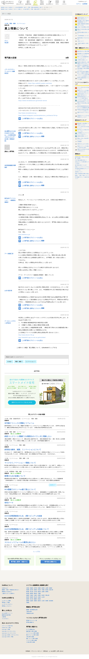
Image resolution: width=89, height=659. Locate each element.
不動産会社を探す (30, 613)
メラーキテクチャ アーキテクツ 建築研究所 (10, 71)
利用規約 (28, 651)
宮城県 (39, 588)
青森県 (31, 588)
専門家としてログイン (6, 606)
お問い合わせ (60, 651)
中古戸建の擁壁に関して (81, 160)
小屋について (80, 41)
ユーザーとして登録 (6, 600)
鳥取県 (27, 597)
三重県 (39, 593)
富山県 (31, 591)
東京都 (46, 589)
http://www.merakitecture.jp (27, 113)
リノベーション (21, 23)
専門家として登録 (6, 602)
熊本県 (39, 600)
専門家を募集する (50, 561)
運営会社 (45, 651)
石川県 (35, 591)
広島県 (39, 597)
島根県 (31, 597)
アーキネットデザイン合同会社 (10, 322)
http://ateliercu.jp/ (24, 234)
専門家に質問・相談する (19, 561)
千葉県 (43, 589)
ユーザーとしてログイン (7, 604)
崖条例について (78, 171)
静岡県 (31, 593)
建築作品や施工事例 (6, 615)
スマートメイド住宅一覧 (7, 625)
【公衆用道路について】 (83, 35)
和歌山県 (47, 595)
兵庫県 (39, 595)
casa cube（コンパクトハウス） (9, 631)
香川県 (31, 598)
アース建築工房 (9, 253)
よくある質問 (52, 651)
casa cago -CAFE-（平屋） (8, 636)
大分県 (43, 600)
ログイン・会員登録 (81, 4)
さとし (6, 40)
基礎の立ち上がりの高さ (83, 144)
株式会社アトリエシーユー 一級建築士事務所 (10, 200)
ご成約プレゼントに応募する (8, 593)
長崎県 (35, 600)
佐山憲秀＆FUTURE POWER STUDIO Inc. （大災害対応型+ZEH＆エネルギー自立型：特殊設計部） (10, 136)
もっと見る (36, 551)
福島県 (50, 588)
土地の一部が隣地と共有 (83, 27)
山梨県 (43, 591)
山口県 (43, 597)
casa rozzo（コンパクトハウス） (9, 633)
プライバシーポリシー (36, 651)
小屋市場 (4, 616)
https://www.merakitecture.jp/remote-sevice (32, 100)
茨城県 (27, 589)
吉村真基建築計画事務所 (10, 166)
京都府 (31, 595)
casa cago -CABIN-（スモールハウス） (10, 634)
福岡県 (27, 600)
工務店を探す (29, 611)
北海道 (27, 588)
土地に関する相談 (30, 636)
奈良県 (43, 595)
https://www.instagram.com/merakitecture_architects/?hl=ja (37, 115)
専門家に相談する (31, 626)
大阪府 (35, 595)
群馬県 (35, 589)
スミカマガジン (5, 618)
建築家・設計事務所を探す (32, 609)
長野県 (46, 591)
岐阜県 (27, 593)
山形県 (46, 588)
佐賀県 (31, 600)
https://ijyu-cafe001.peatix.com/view (40, 83)
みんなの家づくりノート (7, 613)
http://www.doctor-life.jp (26, 335)
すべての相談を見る (30, 629)
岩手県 (35, 588)
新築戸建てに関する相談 (31, 631)
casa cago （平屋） (6, 629)
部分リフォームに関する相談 (32, 634)
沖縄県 (27, 602)
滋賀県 (27, 595)
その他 (6, 23)
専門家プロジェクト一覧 (31, 620)
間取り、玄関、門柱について (82, 175)
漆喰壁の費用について (82, 136)
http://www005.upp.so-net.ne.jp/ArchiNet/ (32, 337)
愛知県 (35, 593)
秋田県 (43, 588)
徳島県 (27, 598)
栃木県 (31, 589)
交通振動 (79, 141)
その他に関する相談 (30, 642)
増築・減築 (12, 23)
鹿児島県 (51, 600)
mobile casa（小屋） (6, 627)
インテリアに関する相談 (31, 640)
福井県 (39, 591)
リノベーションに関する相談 (32, 633)
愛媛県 (35, 598)
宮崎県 (46, 600)
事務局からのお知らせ (6, 591)
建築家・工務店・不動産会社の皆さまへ (10, 589)
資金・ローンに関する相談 (32, 638)
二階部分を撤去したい (82, 60)
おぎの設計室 (8, 290)
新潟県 (27, 591)
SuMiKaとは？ (5, 588)
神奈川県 (51, 589)
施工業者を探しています (81, 165)
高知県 (39, 598)
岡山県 (35, 597)
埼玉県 (6, 42)
